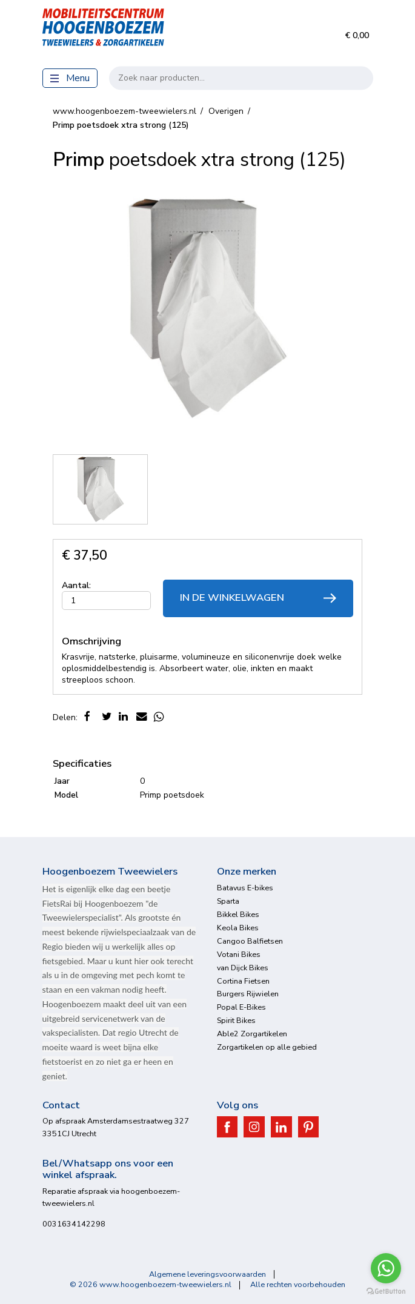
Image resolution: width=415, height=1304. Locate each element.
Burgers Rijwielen (248, 993)
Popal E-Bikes (241, 1007)
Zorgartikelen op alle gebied (267, 1047)
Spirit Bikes (236, 1020)
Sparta (228, 901)
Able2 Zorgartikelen (252, 1033)
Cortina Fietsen (243, 981)
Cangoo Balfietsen (250, 941)
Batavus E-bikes (245, 887)
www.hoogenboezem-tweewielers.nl (124, 111)
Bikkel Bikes (238, 914)
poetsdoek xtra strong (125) (121, 125)
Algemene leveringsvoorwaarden (207, 1274)
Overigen (226, 111)
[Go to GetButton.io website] (386, 1292)
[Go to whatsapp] (386, 1268)
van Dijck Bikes (242, 967)
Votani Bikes (239, 954)
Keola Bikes (238, 927)
